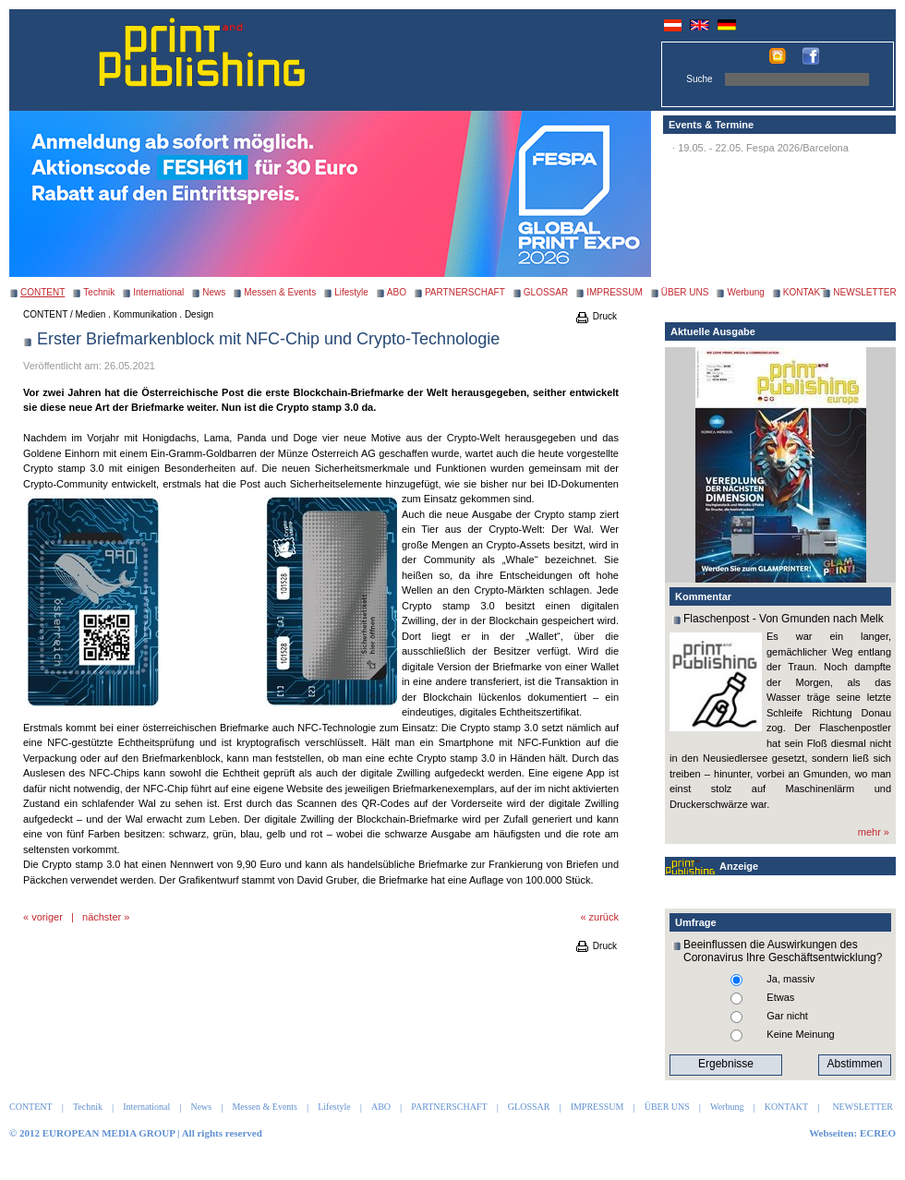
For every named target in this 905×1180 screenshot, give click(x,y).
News (213, 292)
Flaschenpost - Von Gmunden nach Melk (783, 618)
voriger (47, 916)
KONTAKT (804, 292)
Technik (99, 292)
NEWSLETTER (864, 292)
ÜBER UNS (685, 292)
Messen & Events (280, 292)
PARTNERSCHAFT (465, 292)
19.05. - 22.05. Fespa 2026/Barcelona (763, 147)
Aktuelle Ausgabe (712, 331)
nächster (101, 916)
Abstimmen (854, 1063)
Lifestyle (351, 292)
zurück (604, 916)
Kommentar (703, 596)
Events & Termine (711, 124)
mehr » (873, 831)
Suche (699, 79)
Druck (595, 316)
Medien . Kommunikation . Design (145, 314)
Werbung (745, 292)
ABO (396, 292)
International (158, 292)
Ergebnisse (726, 1063)
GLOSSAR (546, 292)
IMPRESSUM (614, 292)
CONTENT (45, 314)
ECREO (878, 1132)
